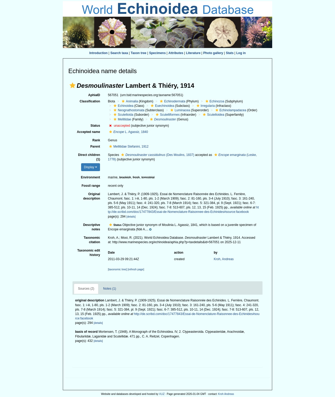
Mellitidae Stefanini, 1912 (128, 146)
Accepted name (88, 132)
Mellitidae (121, 119)
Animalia (129, 101)
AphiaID (94, 95)
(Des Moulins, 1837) (157, 155)
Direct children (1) (89, 157)
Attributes (176, 53)
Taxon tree (139, 53)
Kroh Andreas (226, 394)
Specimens (157, 53)
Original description (91, 196)
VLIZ (162, 394)
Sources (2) (86, 288)
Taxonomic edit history (88, 253)
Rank (96, 140)
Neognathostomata (128, 110)
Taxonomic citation (92, 240)
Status (95, 125)
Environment (90, 177)
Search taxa (119, 53)
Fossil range (91, 186)
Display (90, 167)
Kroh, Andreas (224, 259)
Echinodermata (172, 101)
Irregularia (205, 106)
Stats (229, 53)
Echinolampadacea (230, 110)
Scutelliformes (167, 114)
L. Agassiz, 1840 (128, 132)
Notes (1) (109, 288)
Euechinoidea (161, 106)
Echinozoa (214, 101)
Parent (95, 146)
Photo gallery (213, 53)
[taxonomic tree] (117, 269)
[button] (72, 85)
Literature (193, 53)
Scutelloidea (213, 114)
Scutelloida (122, 114)
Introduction (98, 53)
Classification (90, 101)
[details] (131, 216)
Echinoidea (122, 106)
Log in (241, 53)
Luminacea (179, 110)
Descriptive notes (91, 227)
